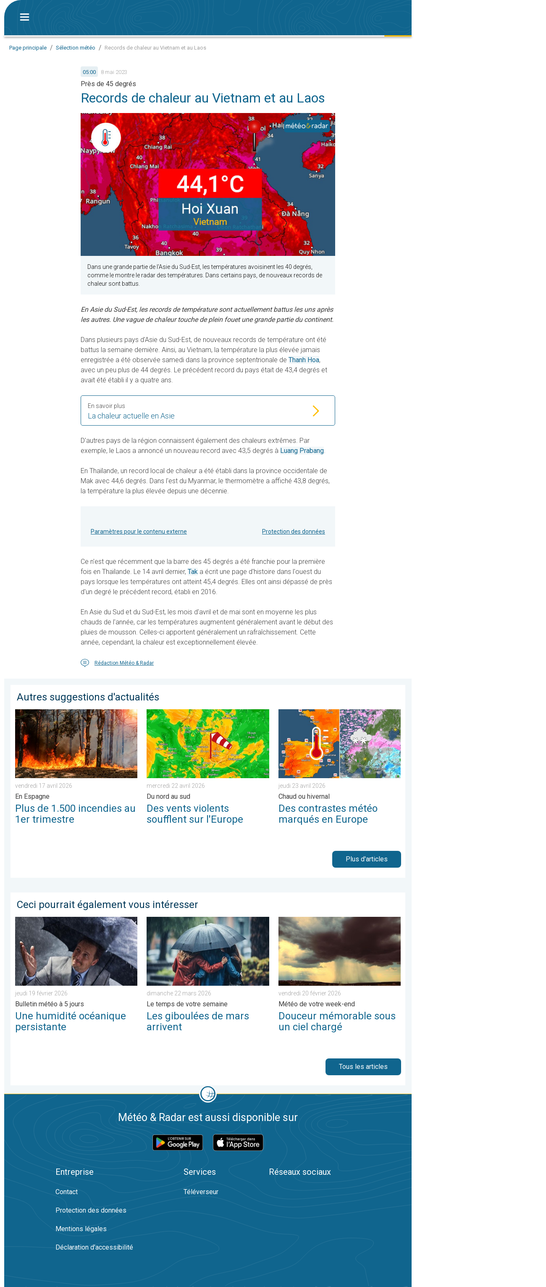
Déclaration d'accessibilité (94, 1247)
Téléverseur (201, 1192)
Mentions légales (81, 1229)
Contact (66, 1192)
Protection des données (293, 531)
